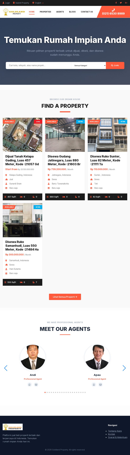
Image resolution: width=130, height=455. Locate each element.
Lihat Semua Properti (65, 297)
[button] (45, 392)
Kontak (111, 434)
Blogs (72, 12)
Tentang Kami (115, 431)
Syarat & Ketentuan (117, 437)
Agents (60, 12)
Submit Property (21, 3)
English (38, 3)
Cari (115, 65)
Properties (45, 12)
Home (32, 12)
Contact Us (87, 12)
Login (6, 3)
